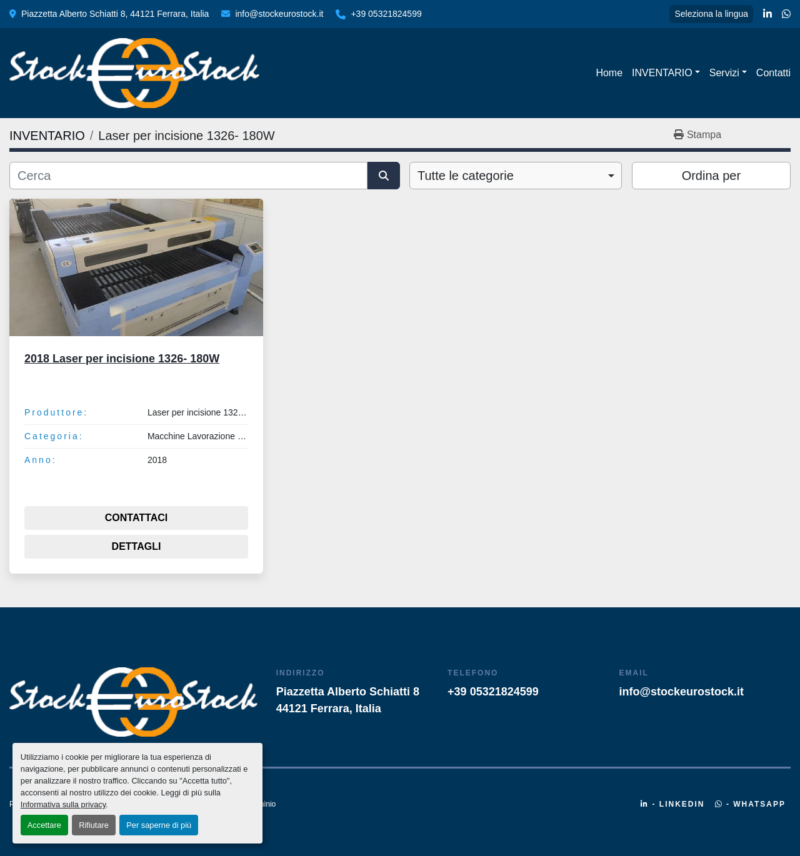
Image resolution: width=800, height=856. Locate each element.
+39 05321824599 (386, 14)
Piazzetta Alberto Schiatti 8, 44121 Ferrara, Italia (115, 14)
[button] (666, 73)
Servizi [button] (724, 72)
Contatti (773, 72)
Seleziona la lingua (711, 14)
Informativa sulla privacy (63, 804)
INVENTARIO (662, 72)
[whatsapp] (786, 14)
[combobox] (515, 175)
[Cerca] (188, 175)
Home (609, 72)
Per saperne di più (158, 825)
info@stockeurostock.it (279, 14)
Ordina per (711, 175)
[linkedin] (767, 14)
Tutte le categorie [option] (466, 175)
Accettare (44, 825)
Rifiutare (94, 825)
